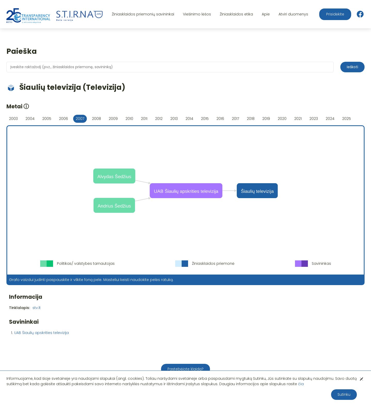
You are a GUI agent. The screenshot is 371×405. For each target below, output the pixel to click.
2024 (330, 118)
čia (301, 383)
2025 (346, 118)
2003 (13, 118)
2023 (313, 118)
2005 (46, 118)
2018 (251, 118)
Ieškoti (352, 66)
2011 (144, 118)
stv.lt (36, 307)
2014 (189, 118)
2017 (235, 118)
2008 (96, 118)
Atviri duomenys (293, 14)
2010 (129, 118)
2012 (159, 118)
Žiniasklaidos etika (236, 14)
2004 (30, 118)
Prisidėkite (335, 14)
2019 (266, 118)
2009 (113, 118)
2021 (298, 118)
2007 (80, 118)
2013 (174, 118)
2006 (63, 118)
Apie (266, 14)
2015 (205, 118)
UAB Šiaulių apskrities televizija (41, 332)
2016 (220, 118)
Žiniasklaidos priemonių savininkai (143, 14)
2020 (282, 118)
